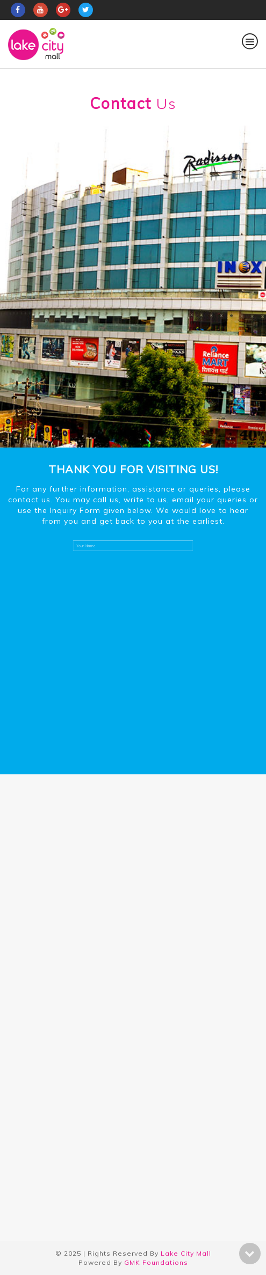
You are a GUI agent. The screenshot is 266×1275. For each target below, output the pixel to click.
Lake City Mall (186, 1253)
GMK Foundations (156, 1262)
